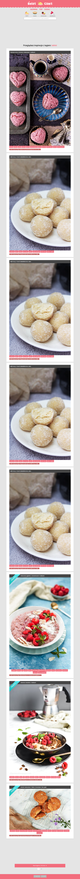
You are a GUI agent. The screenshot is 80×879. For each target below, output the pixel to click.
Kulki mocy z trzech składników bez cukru (20, 157)
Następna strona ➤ (40, 865)
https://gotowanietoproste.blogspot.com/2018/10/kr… (29, 835)
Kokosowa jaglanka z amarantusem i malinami (32, 576)
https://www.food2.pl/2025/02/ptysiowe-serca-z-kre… (28, 149)
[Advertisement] (39, 31)
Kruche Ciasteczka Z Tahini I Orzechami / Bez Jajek (33, 787)
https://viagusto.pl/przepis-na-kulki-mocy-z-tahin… (28, 254)
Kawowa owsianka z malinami (28, 682)
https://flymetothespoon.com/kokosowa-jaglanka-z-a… (29, 675)
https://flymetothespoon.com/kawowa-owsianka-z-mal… (29, 779)
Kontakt (44, 876)
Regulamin (37, 876)
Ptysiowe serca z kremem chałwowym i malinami (22, 52)
